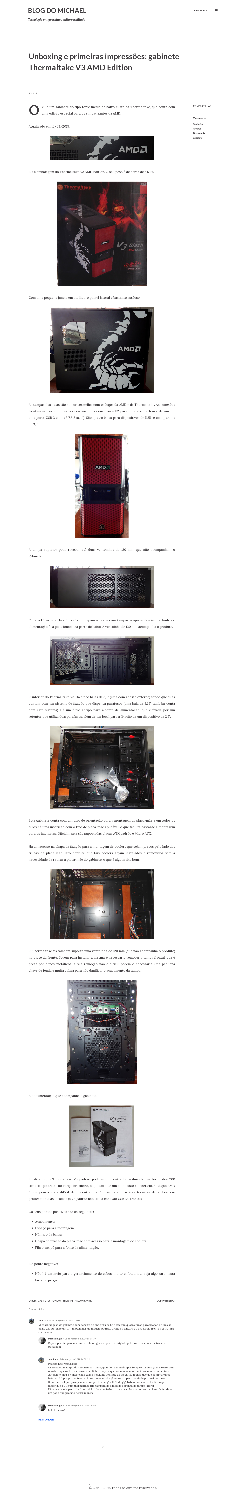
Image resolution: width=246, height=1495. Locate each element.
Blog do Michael (57, 10)
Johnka (42, 1320)
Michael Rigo (55, 1338)
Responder (46, 1419)
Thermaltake (199, 133)
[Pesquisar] (200, 10)
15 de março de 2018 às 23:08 (64, 1320)
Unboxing (197, 137)
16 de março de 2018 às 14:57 (80, 1405)
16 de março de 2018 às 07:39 (80, 1338)
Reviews (197, 128)
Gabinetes (198, 124)
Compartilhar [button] (202, 106)
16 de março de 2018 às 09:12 (74, 1359)
